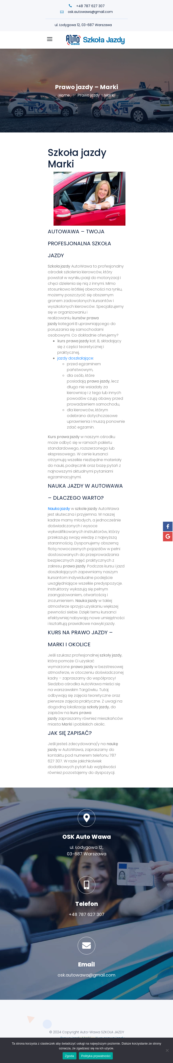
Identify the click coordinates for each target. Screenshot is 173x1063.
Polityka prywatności (96, 1056)
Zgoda (69, 1056)
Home (64, 95)
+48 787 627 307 (87, 6)
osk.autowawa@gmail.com (86, 11)
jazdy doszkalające (75, 358)
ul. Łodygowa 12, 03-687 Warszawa (83, 25)
